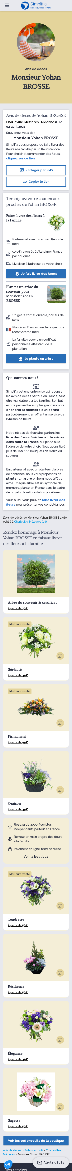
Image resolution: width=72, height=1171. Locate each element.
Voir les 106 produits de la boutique (36, 1141)
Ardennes (48, 122)
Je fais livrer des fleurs (36, 274)
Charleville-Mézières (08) (30, 521)
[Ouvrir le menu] (7, 5)
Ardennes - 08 (33, 1150)
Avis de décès (12, 1150)
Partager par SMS (36, 170)
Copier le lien (36, 181)
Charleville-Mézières (22, 122)
